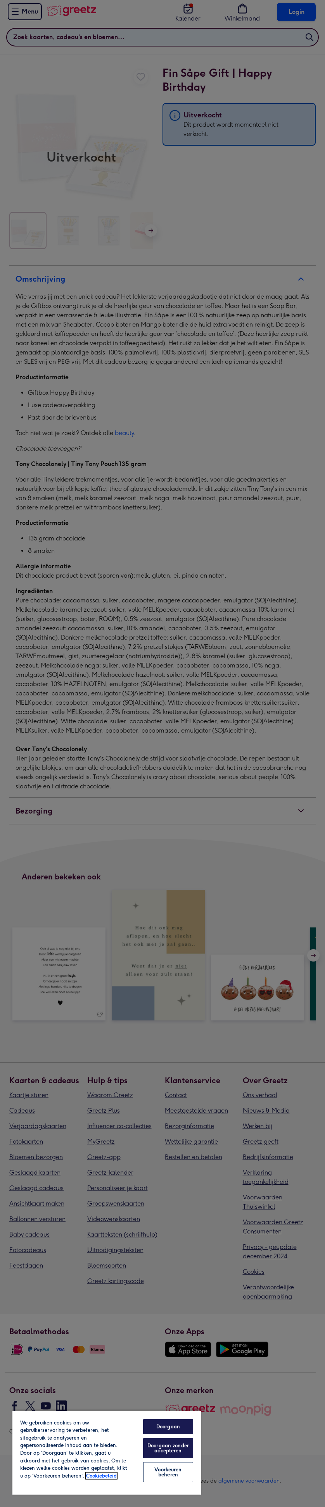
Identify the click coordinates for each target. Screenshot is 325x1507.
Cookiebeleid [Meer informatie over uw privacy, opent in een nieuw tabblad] (101, 1476)
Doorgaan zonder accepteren (168, 1448)
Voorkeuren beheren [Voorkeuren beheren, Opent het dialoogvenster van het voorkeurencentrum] (168, 1472)
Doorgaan (168, 1427)
